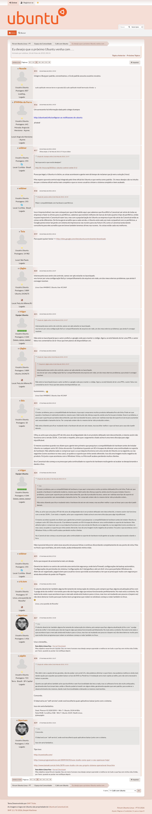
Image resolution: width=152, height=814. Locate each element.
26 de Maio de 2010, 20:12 (47, 234)
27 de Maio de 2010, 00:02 (47, 351)
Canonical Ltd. (62, 807)
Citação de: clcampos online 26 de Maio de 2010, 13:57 (53, 156)
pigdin (23, 655)
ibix (23, 400)
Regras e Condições (124, 811)
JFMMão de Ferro (23, 102)
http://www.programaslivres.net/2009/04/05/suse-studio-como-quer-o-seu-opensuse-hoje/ (72, 760)
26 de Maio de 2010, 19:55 (47, 104)
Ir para (105, 791)
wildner (23, 147)
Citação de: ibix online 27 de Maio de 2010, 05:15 (51, 479)
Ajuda (114, 811)
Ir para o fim (16, 62)
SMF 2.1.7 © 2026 (15, 810)
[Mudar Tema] (37, 2)
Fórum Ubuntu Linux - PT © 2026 (130, 808)
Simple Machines (30, 810)
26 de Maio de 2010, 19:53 (47, 71)
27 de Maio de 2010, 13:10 (47, 618)
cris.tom (23, 581)
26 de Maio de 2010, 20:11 (47, 191)
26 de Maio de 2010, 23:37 (47, 271)
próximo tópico (133, 55)
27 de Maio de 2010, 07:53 (47, 556)
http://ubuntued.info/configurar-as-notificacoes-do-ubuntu (58, 117)
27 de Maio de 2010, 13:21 (47, 723)
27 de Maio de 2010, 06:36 (47, 472)
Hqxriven (22, 615)
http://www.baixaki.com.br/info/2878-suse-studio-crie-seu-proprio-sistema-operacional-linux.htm (74, 765)
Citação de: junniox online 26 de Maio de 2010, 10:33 (52, 197)
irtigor (23, 311)
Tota (23, 231)
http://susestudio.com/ (43, 754)
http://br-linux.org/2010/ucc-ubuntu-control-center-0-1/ (56, 168)
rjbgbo (22, 268)
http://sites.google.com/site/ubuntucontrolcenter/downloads (81, 239)
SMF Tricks (31, 803)
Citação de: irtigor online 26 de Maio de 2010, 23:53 (52, 357)
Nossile (22, 68)
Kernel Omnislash (59, 646)
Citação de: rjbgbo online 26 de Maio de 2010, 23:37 (52, 320)
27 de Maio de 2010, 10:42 (47, 584)
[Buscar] (129, 27)
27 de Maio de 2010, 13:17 (47, 658)
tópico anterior (118, 55)
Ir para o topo (17, 779)
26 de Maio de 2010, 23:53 (47, 314)
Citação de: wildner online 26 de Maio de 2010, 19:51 (52, 664)
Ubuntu (52, 807)
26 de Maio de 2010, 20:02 (47, 149)
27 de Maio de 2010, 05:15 (47, 403)
